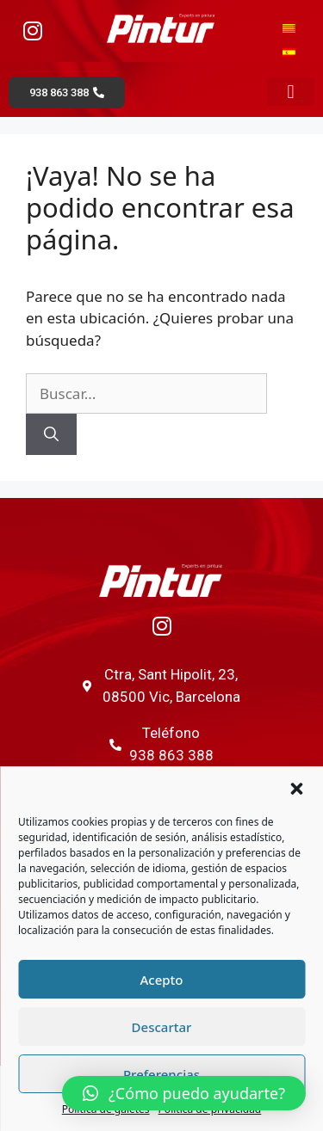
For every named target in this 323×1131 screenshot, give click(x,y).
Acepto (161, 979)
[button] (296, 788)
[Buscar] (51, 434)
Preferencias (161, 1074)
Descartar (162, 1027)
